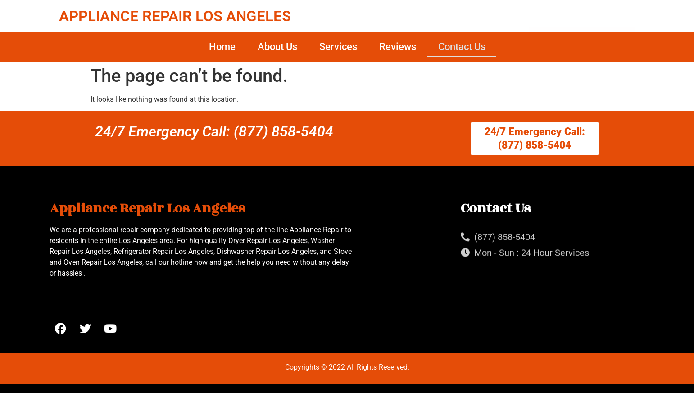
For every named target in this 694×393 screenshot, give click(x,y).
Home (222, 46)
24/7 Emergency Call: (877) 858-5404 (214, 131)
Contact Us (461, 46)
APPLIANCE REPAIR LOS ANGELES (175, 16)
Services (338, 46)
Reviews (397, 46)
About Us (277, 46)
